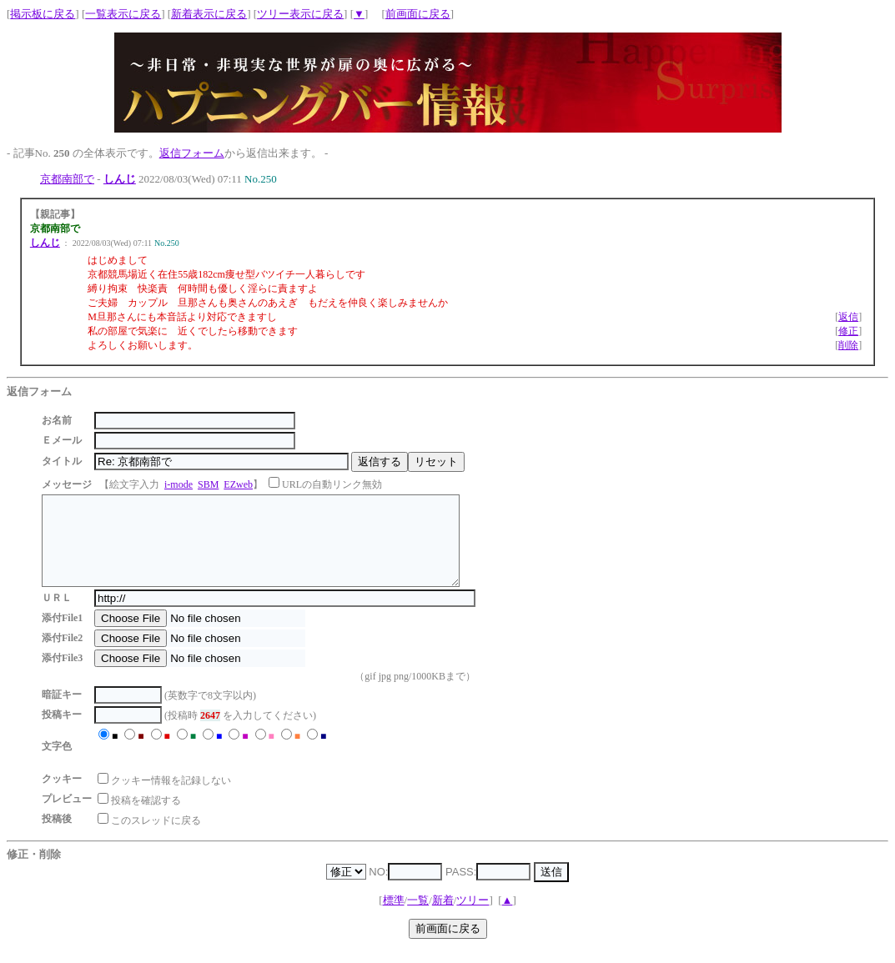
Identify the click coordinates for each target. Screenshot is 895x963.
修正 (848, 331)
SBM (208, 484)
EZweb (238, 484)
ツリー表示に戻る (300, 14)
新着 (443, 917)
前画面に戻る (417, 14)
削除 (848, 345)
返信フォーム (191, 153)
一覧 (418, 917)
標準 (394, 917)
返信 (848, 317)
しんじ (119, 179)
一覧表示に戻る (123, 14)
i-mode (178, 484)
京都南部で (67, 179)
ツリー (472, 917)
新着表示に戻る (209, 14)
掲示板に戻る (42, 14)
